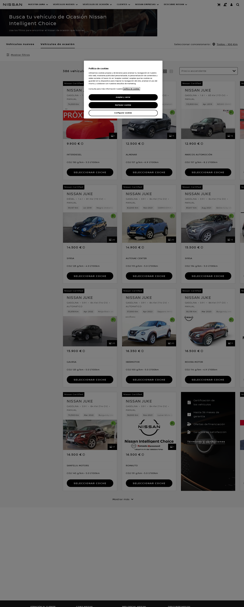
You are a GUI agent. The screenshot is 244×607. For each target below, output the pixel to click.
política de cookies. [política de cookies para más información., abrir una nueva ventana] (131, 89)
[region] (123, 89)
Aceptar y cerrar (123, 97)
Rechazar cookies (123, 105)
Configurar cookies (123, 113)
